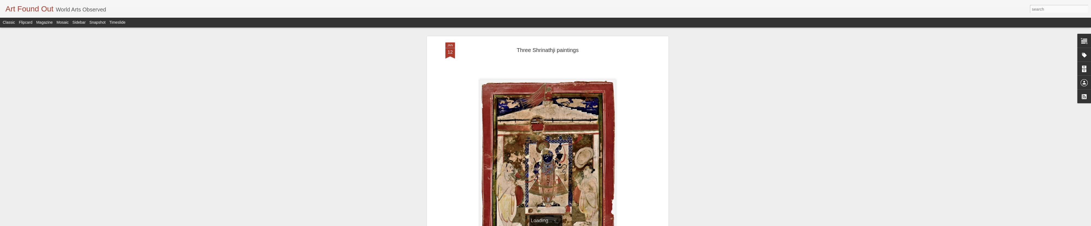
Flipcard (25, 22)
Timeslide (117, 22)
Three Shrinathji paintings (548, 50)
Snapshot (97, 22)
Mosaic (62, 22)
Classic (9, 22)
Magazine (44, 22)
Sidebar (79, 22)
